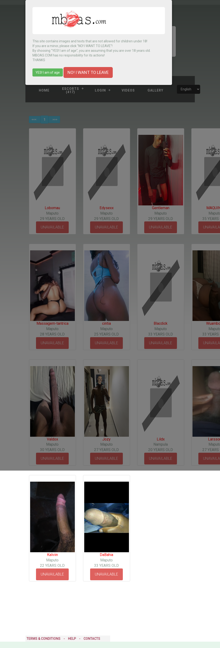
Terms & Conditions (43, 638)
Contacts (92, 638)
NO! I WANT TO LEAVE (88, 72)
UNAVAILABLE (52, 574)
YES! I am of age (48, 72)
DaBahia (106, 554)
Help (72, 638)
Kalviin (52, 554)
